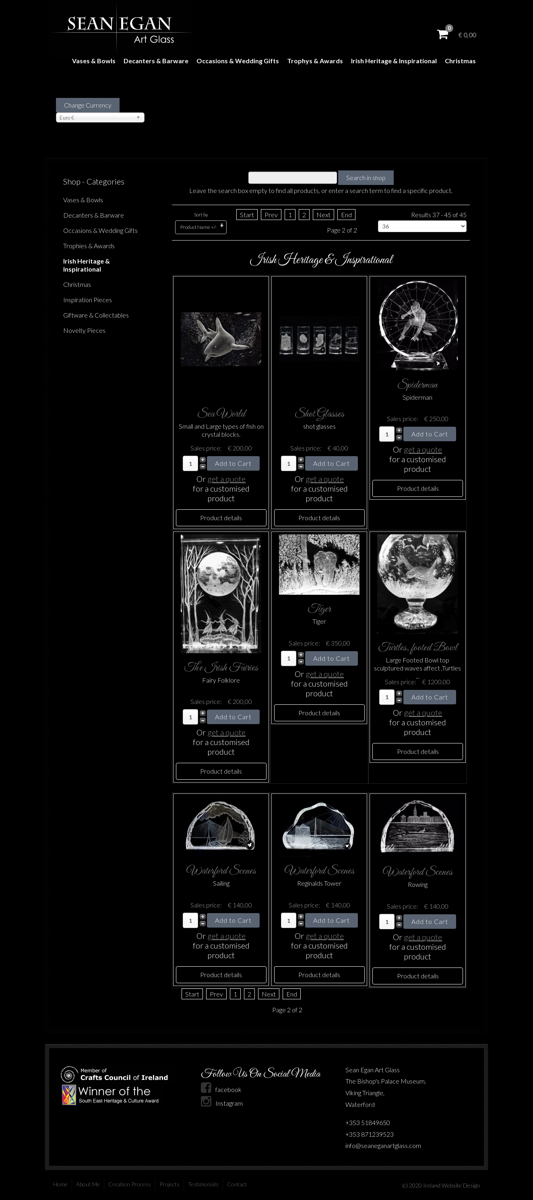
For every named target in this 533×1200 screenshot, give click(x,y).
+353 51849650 (367, 1122)
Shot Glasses (319, 414)
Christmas (460, 60)
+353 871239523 (369, 1134)
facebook (221, 1089)
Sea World (221, 414)
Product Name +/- (198, 227)
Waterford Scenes (221, 871)
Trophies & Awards (89, 245)
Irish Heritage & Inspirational (394, 60)
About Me (88, 1184)
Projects (169, 1184)
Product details (221, 517)
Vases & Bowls (94, 60)
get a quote (226, 479)
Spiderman (417, 385)
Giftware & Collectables (96, 315)
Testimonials (203, 1184)
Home (60, 1184)
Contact (237, 1184)
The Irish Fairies (221, 668)
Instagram (222, 1103)
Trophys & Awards (315, 60)
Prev (271, 214)
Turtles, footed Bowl (417, 648)
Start (247, 214)
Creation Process (129, 1184)
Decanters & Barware (156, 60)
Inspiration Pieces (87, 299)
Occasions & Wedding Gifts (237, 60)
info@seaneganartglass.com (383, 1145)
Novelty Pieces (84, 330)
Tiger (319, 609)
